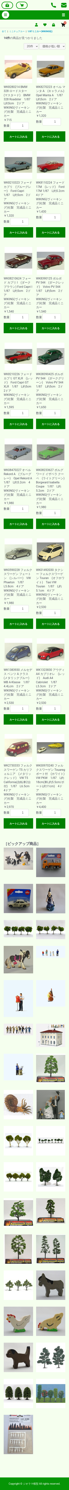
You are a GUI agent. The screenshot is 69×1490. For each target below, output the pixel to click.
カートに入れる (18, 136)
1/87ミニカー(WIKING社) (40, 31)
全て (4, 31)
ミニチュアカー (17, 31)
